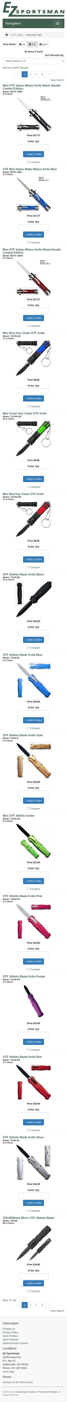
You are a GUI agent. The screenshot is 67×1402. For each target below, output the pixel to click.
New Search (57, 80)
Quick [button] (43, 44)
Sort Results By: (54, 55)
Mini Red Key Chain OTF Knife (23, 494)
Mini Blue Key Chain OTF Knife (24, 333)
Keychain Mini (34, 34)
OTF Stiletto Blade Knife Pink (22, 896)
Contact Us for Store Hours (18, 1382)
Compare (35, 162)
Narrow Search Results (15, 67)
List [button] (22, 44)
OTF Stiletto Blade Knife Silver (23, 1137)
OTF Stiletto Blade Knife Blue (22, 654)
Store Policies (10, 1336)
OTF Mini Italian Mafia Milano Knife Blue (30, 169)
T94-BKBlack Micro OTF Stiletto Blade (28, 1217)
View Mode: (9, 44)
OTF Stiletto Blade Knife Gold (23, 735)
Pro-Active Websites (48, 1392)
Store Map (8, 1371)
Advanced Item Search (15, 1343)
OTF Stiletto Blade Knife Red (22, 1056)
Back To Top (9, 1300)
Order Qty (33, 141)
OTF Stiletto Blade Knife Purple (24, 976)
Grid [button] (32, 44)
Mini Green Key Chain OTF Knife (25, 413)
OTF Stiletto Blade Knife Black (23, 574)
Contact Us (9, 1328)
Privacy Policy (10, 1332)
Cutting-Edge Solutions (26, 1392)
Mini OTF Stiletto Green (18, 815)
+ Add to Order (33, 154)
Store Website (10, 1339)
